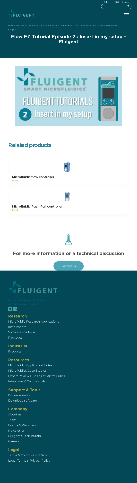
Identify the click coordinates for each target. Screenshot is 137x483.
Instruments (17, 330)
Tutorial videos (60, 25)
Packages (15, 341)
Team (12, 423)
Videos (46, 25)
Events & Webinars (22, 429)
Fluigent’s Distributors (24, 439)
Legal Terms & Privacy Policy (29, 464)
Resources (22, 25)
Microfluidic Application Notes (30, 369)
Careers (13, 445)
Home (11, 25)
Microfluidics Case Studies (27, 374)
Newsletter (16, 434)
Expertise (35, 25)
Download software (22, 404)
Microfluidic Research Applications (33, 325)
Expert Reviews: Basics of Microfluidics (36, 379)
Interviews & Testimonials (26, 385)
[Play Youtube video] (68, 96)
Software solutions (21, 336)
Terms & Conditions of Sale (27, 459)
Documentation (20, 399)
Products (14, 355)
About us (14, 418)
